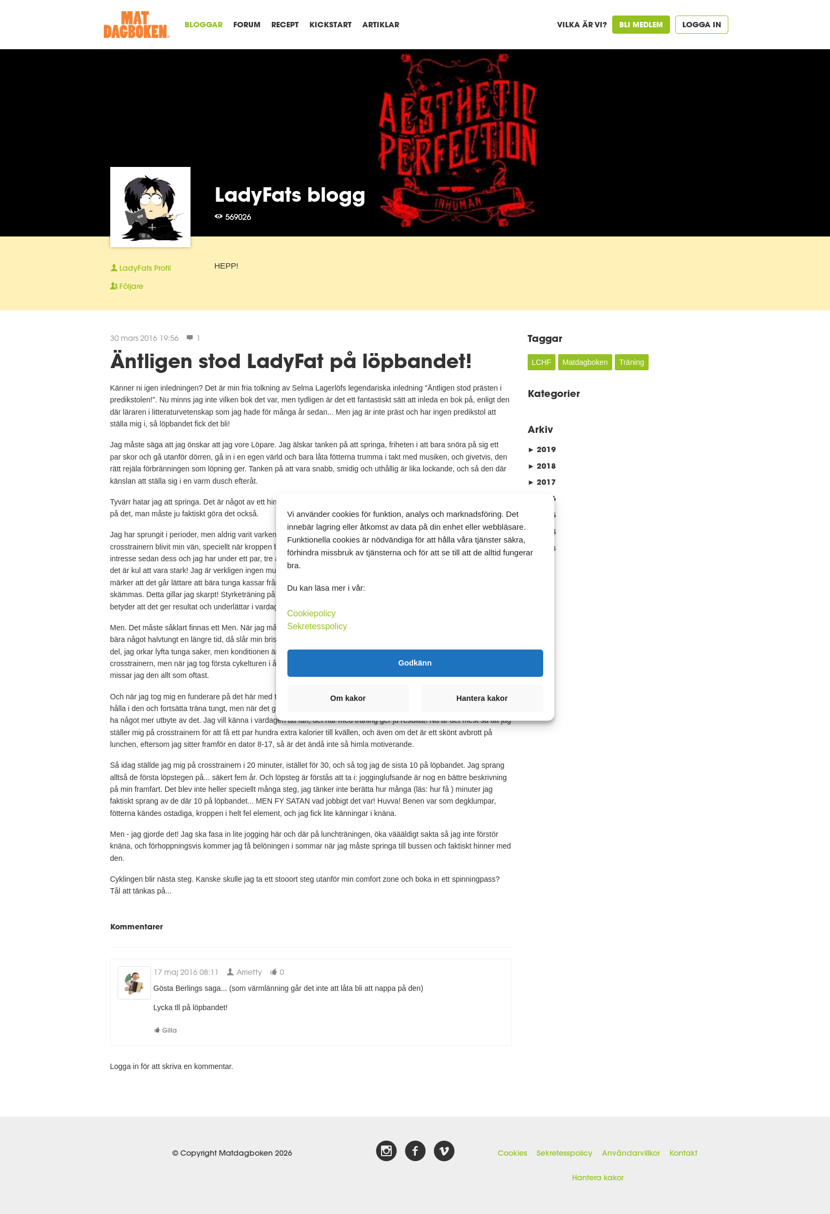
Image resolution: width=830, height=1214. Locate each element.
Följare (126, 286)
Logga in (701, 24)
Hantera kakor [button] (482, 698)
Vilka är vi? (582, 24)
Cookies (512, 1153)
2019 (542, 449)
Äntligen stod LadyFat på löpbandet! (291, 360)
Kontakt (683, 1153)
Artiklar (380, 24)
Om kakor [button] (347, 698)
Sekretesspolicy (564, 1153)
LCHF (542, 362)
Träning (631, 362)
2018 (542, 466)
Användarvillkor (631, 1153)
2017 (542, 482)
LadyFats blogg (290, 194)
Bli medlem (641, 24)
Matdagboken (585, 362)
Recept (285, 24)
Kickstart (330, 24)
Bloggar (204, 24)
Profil (140, 268)
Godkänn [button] (414, 663)
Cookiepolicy (311, 612)
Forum (247, 24)
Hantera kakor (597, 1177)
